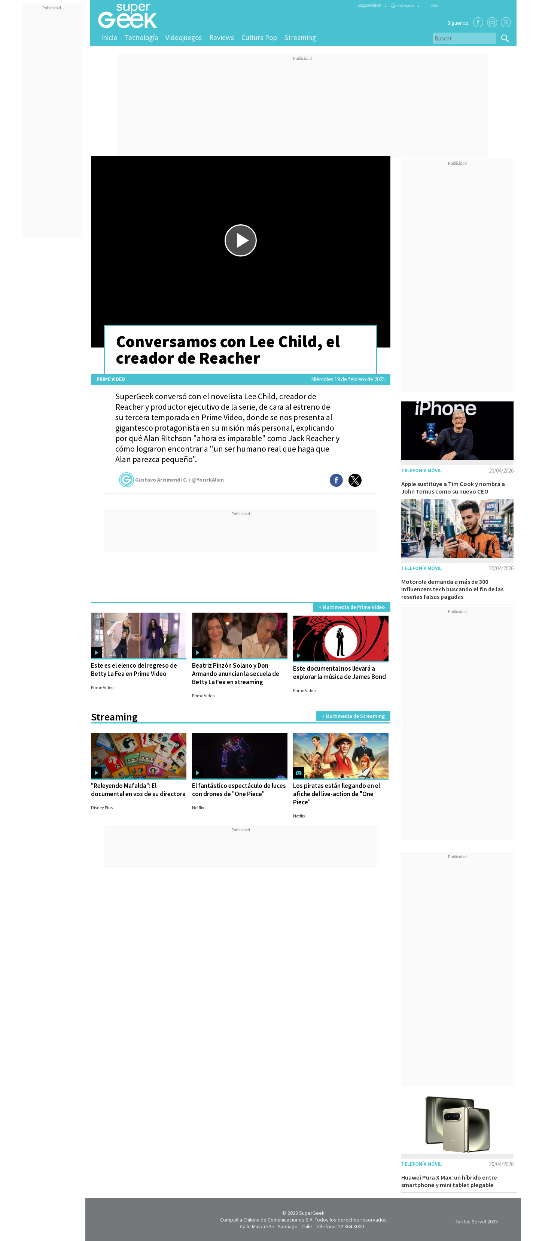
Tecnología (141, 37)
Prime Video (111, 379)
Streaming (300, 37)
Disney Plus (102, 807)
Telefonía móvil (421, 470)
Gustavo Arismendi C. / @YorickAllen (171, 479)
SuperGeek (312, 1213)
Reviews (221, 37)
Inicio (109, 37)
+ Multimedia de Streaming (353, 716)
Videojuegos (183, 37)
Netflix (198, 807)
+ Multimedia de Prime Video (352, 607)
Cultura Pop (259, 37)
